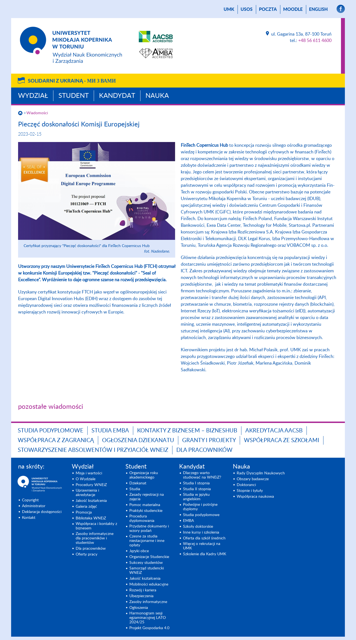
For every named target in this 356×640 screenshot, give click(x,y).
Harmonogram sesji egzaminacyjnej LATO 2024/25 (147, 617)
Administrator (33, 506)
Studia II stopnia (197, 489)
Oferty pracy (86, 554)
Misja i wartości (89, 473)
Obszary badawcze (253, 479)
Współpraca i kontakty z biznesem (96, 526)
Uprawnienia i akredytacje (87, 493)
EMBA (188, 521)
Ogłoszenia (138, 608)
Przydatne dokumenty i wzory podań (149, 528)
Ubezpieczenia (141, 596)
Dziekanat (137, 483)
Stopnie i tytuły (250, 491)
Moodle (293, 9)
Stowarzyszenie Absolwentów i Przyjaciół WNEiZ (93, 450)
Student (73, 96)
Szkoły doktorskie (198, 527)
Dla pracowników (204, 450)
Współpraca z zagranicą (56, 440)
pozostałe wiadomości (50, 407)
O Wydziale (85, 479)
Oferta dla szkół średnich (204, 538)
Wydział (33, 96)
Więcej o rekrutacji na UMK (201, 546)
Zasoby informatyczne (148, 602)
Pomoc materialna (144, 505)
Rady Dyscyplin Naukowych (261, 473)
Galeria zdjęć (86, 507)
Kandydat (117, 96)
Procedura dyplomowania (141, 518)
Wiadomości (37, 113)
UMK (229, 9)
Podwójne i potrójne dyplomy (200, 507)
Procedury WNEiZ (91, 485)
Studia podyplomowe (50, 431)
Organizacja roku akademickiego (143, 475)
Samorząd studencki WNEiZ (146, 570)
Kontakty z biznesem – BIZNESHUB (187, 431)
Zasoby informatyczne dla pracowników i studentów (94, 538)
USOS (247, 9)
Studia (134, 489)
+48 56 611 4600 (315, 40)
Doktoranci (246, 485)
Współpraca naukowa (255, 497)
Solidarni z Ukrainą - (72, 81)
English (318, 9)
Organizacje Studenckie (149, 557)
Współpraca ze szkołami (281, 440)
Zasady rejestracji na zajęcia (146, 497)
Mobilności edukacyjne (148, 584)
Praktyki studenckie (145, 511)
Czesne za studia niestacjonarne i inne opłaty (146, 540)
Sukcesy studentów (146, 563)
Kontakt (28, 518)
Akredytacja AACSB (274, 431)
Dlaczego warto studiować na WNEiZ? (202, 475)
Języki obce (139, 551)
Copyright (30, 500)
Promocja (84, 512)
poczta (268, 9)
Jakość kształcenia (91, 501)
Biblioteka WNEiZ (91, 518)
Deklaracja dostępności (41, 512)
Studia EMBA (110, 431)
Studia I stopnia (196, 483)
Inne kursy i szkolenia (201, 532)
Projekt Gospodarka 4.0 (149, 628)
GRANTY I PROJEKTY (209, 440)
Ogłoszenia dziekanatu (138, 440)
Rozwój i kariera (142, 590)
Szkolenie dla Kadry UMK (204, 554)
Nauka (157, 96)
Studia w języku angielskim (196, 497)
